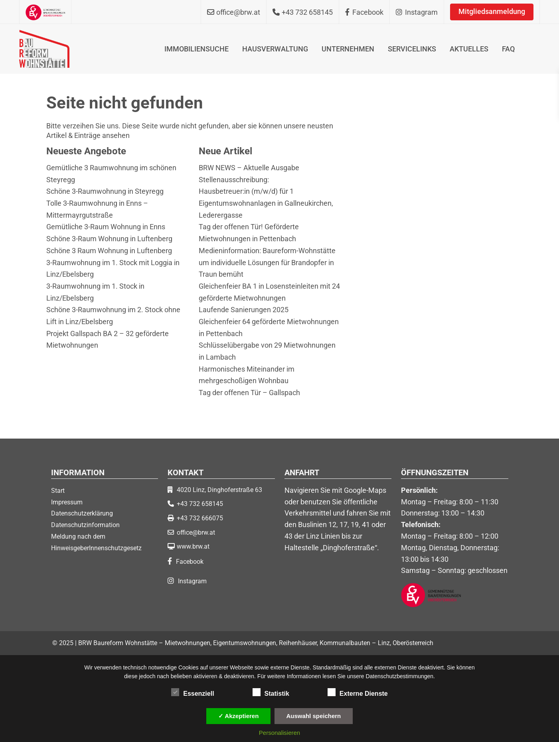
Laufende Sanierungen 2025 (243, 309)
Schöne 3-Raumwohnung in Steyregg (105, 191)
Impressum (67, 502)
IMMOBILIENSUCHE (196, 49)
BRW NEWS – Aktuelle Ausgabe (249, 167)
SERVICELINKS (412, 49)
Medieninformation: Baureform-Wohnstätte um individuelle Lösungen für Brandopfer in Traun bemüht (267, 262)
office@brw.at (196, 532)
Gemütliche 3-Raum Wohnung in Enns (105, 226)
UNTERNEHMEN (348, 49)
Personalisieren (279, 732)
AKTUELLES (469, 49)
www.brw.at (193, 546)
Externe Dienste (358, 692)
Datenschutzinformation (85, 525)
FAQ (508, 49)
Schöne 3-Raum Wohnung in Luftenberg (109, 238)
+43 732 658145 (200, 504)
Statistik (271, 692)
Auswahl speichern (313, 715)
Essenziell (192, 692)
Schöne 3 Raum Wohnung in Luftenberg (109, 250)
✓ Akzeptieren (238, 715)
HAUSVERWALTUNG (275, 49)
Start (58, 490)
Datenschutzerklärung (82, 513)
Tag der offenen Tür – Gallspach (249, 392)
